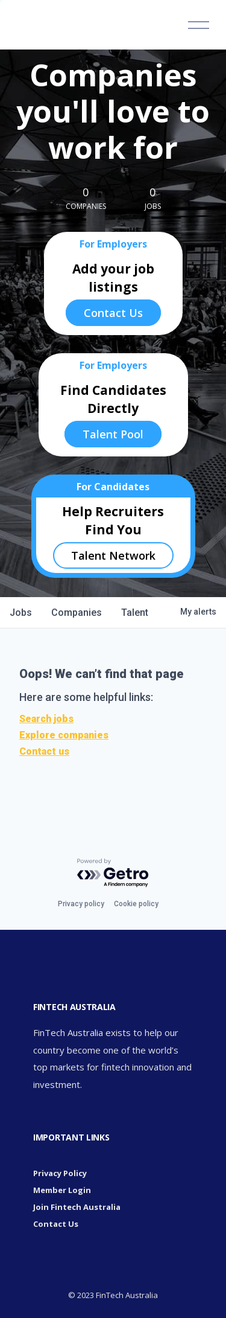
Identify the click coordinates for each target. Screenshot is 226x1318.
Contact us (44, 751)
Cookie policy (136, 904)
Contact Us (113, 313)
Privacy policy (81, 904)
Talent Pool (113, 434)
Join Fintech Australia (77, 1206)
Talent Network (113, 555)
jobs (21, 612)
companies (76, 612)
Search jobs (46, 719)
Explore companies (63, 735)
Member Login (62, 1190)
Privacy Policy (60, 1173)
